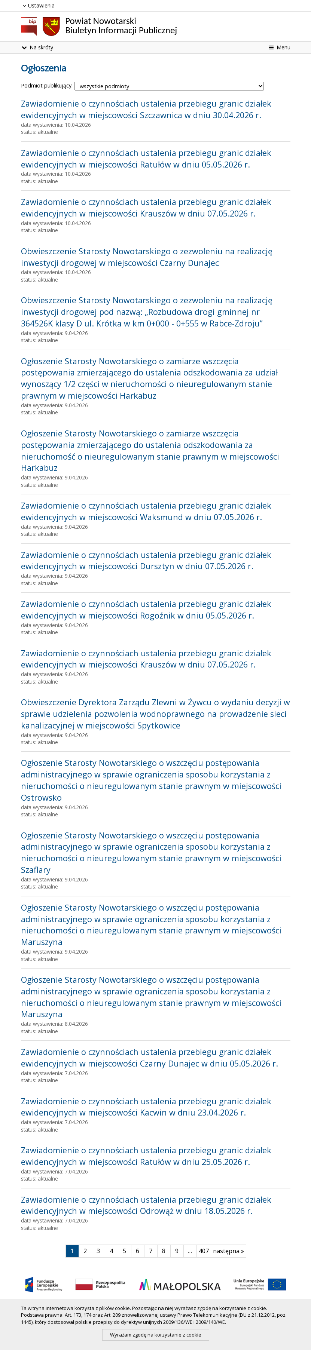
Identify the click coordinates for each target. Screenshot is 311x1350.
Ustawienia (38, 5)
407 (205, 1250)
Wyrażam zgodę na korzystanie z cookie (155, 1334)
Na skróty (37, 47)
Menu (279, 47)
